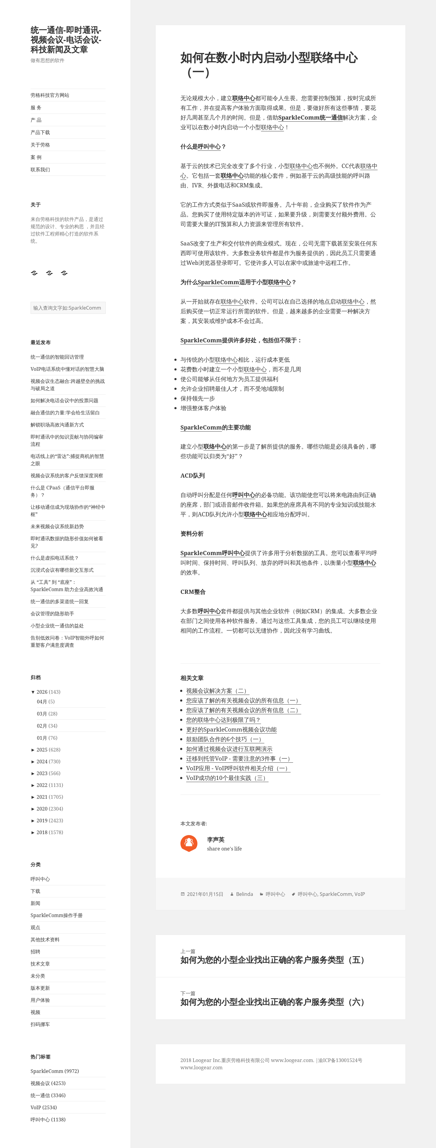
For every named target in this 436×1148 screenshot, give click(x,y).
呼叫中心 (40, 879)
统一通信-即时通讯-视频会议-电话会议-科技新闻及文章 (66, 39)
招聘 (35, 951)
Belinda (244, 894)
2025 (42, 749)
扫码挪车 (40, 1024)
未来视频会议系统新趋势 (57, 526)
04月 (42, 701)
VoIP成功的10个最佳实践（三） (227, 778)
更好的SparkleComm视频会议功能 (231, 729)
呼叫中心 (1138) (48, 1119)
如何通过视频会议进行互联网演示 (229, 749)
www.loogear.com (201, 1067)
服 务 (36, 107)
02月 (42, 725)
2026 (42, 692)
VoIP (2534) (44, 1107)
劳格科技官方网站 (50, 95)
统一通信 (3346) (48, 1095)
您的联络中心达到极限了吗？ (223, 720)
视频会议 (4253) (48, 1083)
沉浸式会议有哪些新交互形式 (62, 570)
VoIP (360, 894)
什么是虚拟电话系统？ (55, 557)
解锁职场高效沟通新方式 (57, 424)
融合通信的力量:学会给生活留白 (65, 412)
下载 (35, 891)
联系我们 (40, 169)
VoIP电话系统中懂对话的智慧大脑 (67, 369)
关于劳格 (40, 144)
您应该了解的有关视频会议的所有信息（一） (243, 700)
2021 (42, 797)
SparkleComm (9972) (55, 1071)
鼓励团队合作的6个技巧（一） (225, 739)
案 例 (36, 157)
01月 (42, 738)
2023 (42, 773)
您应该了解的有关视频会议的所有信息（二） (243, 710)
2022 (42, 785)
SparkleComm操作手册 (57, 915)
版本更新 (40, 988)
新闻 (35, 903)
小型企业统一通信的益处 (57, 625)
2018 (42, 832)
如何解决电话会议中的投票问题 (64, 400)
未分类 (38, 975)
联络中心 (243, 98)
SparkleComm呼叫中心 (212, 553)
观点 (35, 927)
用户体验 (40, 1000)
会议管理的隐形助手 (52, 613)
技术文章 (40, 963)
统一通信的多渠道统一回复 (60, 601)
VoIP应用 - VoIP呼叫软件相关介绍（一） (238, 768)
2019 (42, 820)
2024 (42, 761)
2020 (42, 808)
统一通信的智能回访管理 (57, 357)
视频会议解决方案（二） (217, 691)
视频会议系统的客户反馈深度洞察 (67, 475)
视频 (35, 1012)
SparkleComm (218, 282)
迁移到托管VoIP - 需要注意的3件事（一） (239, 758)
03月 (42, 713)
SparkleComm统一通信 (310, 117)
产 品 (36, 120)
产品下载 (40, 132)
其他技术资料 (45, 939)
